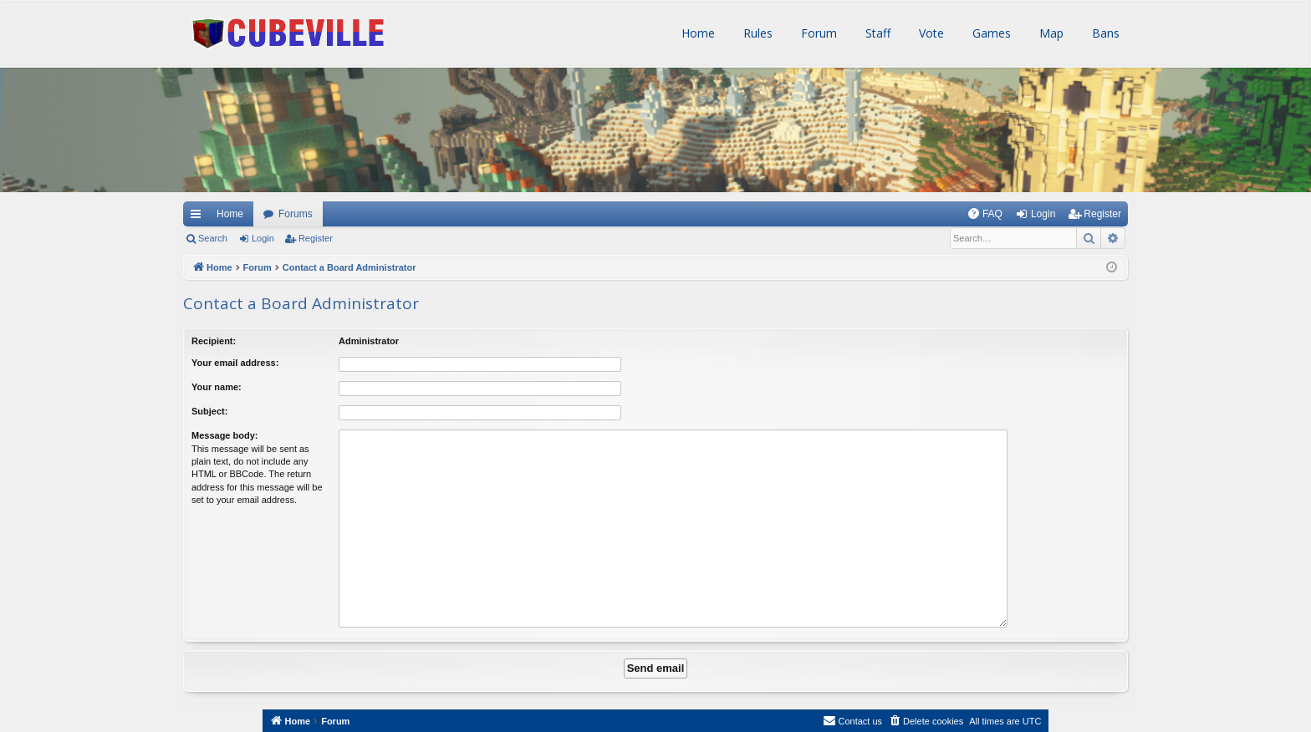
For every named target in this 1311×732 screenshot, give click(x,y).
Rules (756, 33)
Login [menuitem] (1043, 214)
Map (1050, 33)
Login (263, 238)
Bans (1104, 33)
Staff (876, 33)
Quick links (195, 213)
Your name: (216, 387)
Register (315, 238)
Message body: (224, 435)
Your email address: (234, 363)
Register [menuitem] (1102, 214)
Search (212, 238)
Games (990, 33)
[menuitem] (985, 213)
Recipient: (213, 341)
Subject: (209, 411)
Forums (295, 214)
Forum (817, 33)
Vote (930, 33)
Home (696, 33)
